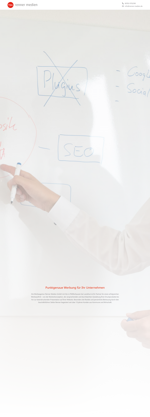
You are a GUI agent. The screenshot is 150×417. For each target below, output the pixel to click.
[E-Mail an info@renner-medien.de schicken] (132, 6)
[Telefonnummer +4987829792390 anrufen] (129, 3)
